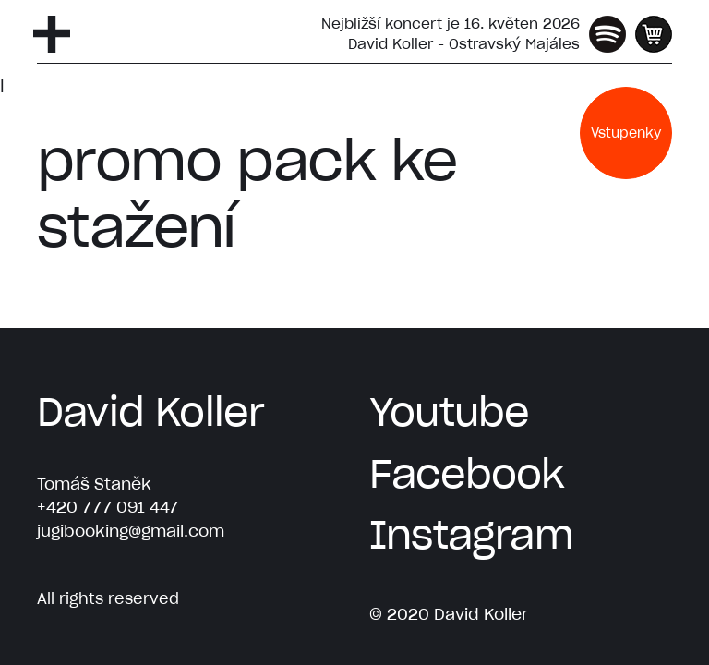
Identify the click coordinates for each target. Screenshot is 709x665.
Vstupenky (626, 133)
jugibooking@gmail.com (130, 531)
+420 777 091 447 (107, 507)
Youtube (449, 412)
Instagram (471, 535)
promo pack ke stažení (246, 193)
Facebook (467, 474)
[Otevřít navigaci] (52, 34)
